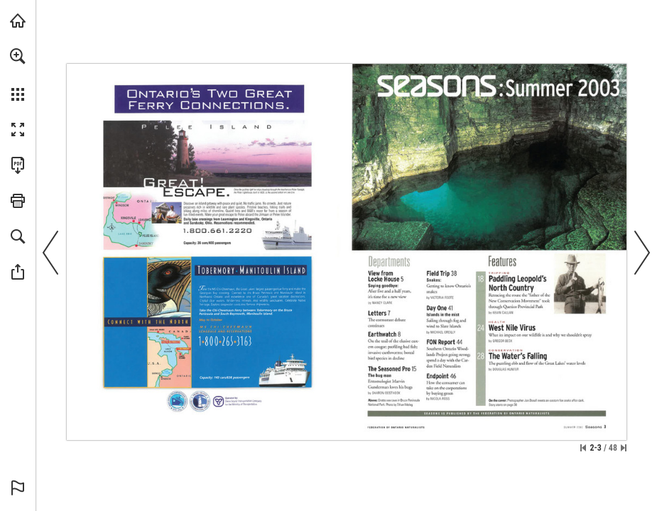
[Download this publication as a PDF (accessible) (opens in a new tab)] (18, 165)
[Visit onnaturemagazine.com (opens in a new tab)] (18, 20)
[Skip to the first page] (583, 447)
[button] (18, 56)
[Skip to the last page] (623, 447)
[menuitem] (18, 74)
